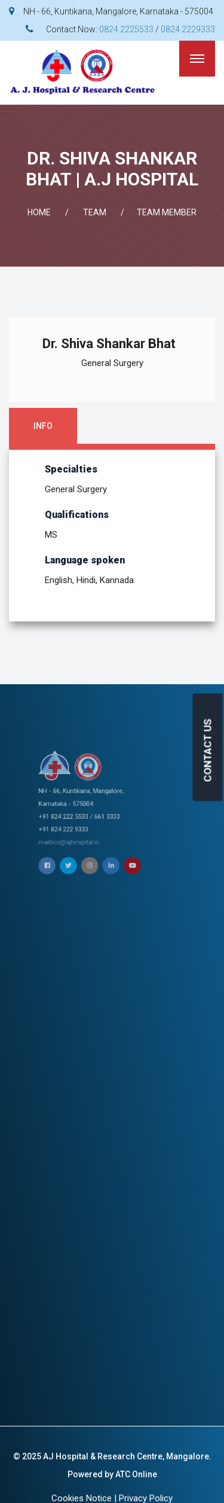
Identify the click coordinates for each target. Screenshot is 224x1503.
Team (94, 212)
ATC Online (136, 1474)
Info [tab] (43, 426)
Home (39, 212)
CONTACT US (208, 750)
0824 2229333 (188, 29)
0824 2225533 (126, 29)
